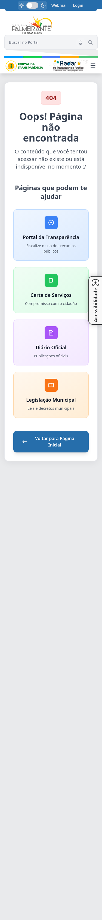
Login (78, 5)
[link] (51, 25)
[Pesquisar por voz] (80, 42)
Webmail (59, 5)
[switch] (32, 5)
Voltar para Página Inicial (48, 441)
